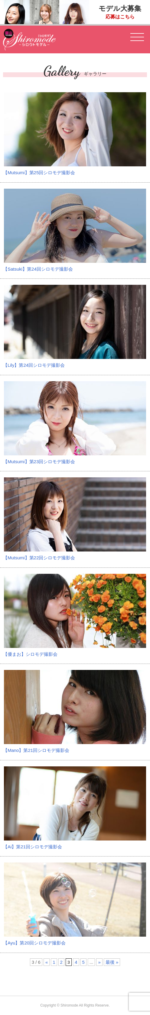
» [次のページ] (99, 962)
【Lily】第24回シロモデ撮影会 (34, 365)
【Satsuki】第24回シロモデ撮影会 (38, 269)
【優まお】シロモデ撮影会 (30, 654)
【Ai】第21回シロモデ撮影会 (32, 846)
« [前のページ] (46, 962)
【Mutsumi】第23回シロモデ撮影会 (39, 461)
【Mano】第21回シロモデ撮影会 (36, 750)
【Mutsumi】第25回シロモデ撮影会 (39, 172)
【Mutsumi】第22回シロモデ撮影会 (39, 557)
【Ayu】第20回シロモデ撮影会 (34, 942)
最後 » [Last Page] (112, 962)
